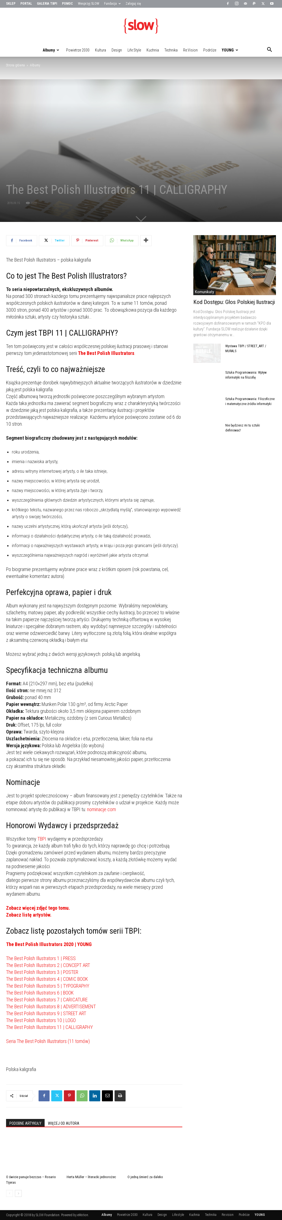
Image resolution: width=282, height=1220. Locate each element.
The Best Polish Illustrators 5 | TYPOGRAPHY (47, 986)
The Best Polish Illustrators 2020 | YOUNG (49, 944)
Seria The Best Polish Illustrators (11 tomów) (48, 1041)
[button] (269, 50)
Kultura (100, 50)
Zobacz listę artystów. (28, 915)
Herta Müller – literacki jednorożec (91, 1177)
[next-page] (18, 1193)
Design (117, 50)
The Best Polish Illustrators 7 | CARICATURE (47, 999)
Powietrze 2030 (78, 50)
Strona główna (15, 65)
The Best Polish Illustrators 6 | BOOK (40, 993)
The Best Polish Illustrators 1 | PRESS (41, 958)
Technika (171, 50)
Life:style (134, 50)
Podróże (209, 50)
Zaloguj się (133, 4)
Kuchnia (153, 50)
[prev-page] (9, 1193)
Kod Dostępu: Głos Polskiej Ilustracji (234, 302)
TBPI (41, 839)
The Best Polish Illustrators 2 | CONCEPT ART (48, 965)
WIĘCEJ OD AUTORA (63, 1123)
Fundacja (112, 4)
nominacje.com (101, 809)
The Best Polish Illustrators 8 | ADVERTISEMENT (51, 1006)
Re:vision (190, 50)
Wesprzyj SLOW (88, 4)
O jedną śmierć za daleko (145, 1177)
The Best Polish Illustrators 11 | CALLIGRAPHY (49, 1027)
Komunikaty (204, 291)
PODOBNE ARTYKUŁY (25, 1123)
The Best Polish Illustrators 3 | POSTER (42, 972)
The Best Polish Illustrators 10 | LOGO (41, 1020)
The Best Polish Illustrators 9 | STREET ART (46, 1013)
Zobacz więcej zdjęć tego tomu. (38, 908)
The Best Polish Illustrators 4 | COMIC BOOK (47, 979)
